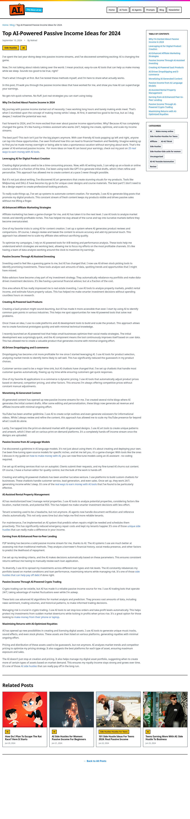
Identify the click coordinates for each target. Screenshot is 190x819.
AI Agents (137, 9)
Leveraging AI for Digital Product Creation (165, 47)
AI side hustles (29, 666)
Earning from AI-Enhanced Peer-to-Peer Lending (166, 98)
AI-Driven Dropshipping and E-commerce (164, 73)
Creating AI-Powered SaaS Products (166, 67)
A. (16, 9)
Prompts (150, 9)
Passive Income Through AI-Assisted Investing (167, 62)
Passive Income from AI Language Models (165, 84)
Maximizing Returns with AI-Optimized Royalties (163, 113)
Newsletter (174, 9)
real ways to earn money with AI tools (76, 484)
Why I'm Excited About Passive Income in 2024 (164, 40)
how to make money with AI (45, 455)
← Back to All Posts (95, 761)
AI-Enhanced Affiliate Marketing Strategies (164, 55)
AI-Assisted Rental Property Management (162, 91)
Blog (162, 9)
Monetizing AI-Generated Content (165, 78)
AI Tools (123, 9)
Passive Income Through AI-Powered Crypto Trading (162, 105)
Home (112, 9)
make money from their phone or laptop (36, 617)
